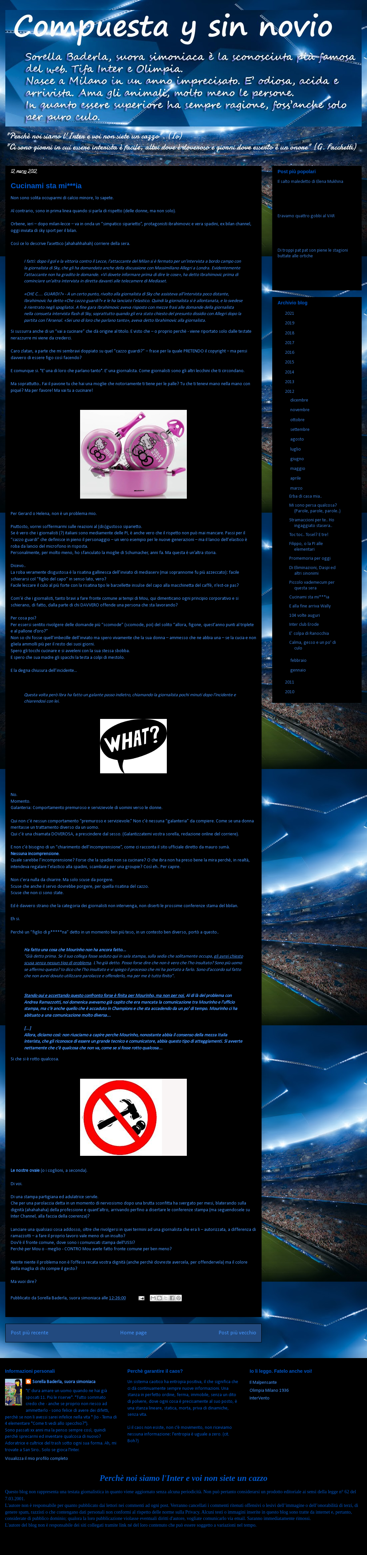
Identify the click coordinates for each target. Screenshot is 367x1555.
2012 (290, 391)
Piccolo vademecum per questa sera (312, 585)
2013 (290, 381)
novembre (300, 410)
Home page (133, 1333)
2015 (290, 362)
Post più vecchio (237, 1333)
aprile (296, 478)
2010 (290, 692)
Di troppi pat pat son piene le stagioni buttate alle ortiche (313, 253)
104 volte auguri (304, 615)
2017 (290, 342)
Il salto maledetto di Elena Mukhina (310, 181)
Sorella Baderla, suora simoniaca (63, 1381)
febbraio (299, 660)
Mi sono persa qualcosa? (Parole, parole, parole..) (315, 508)
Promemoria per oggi (310, 558)
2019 (290, 323)
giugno (297, 459)
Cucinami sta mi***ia (309, 597)
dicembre (299, 400)
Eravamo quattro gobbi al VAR (306, 216)
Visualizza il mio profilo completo (36, 1458)
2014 (290, 372)
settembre (300, 429)
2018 (290, 333)
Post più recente (29, 1333)
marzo (297, 488)
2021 (290, 313)
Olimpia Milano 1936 (269, 1390)
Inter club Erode (304, 624)
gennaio (298, 670)
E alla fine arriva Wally (310, 606)
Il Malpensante (263, 1382)
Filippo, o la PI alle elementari (306, 546)
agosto (297, 439)
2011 (290, 682)
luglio (296, 449)
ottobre (298, 420)
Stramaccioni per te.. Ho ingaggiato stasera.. (311, 523)
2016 (290, 352)
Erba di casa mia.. (305, 496)
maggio (298, 468)
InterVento (260, 1398)
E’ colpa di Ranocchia (309, 633)
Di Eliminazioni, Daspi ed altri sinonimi (312, 570)
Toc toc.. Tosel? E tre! (308, 534)
